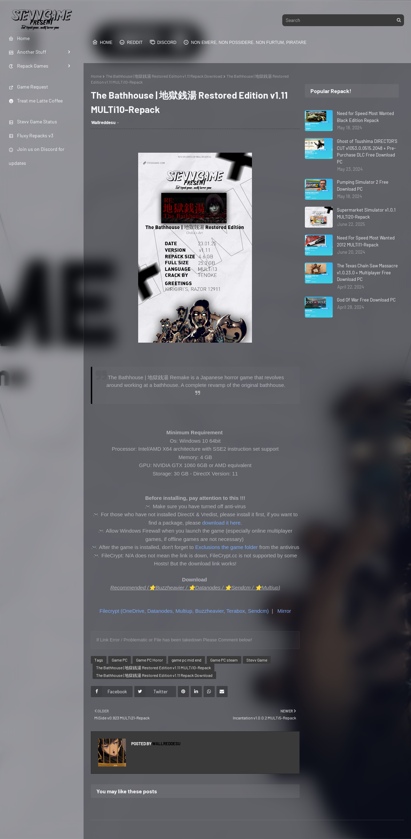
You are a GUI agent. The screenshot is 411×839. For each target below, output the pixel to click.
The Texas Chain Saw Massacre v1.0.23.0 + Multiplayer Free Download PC (367, 272)
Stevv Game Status (33, 121)
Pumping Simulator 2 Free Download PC (362, 185)
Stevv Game (256, 659)
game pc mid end (186, 659)
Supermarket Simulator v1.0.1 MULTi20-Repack (366, 213)
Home (102, 42)
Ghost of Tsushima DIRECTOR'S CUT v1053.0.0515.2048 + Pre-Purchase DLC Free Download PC (367, 151)
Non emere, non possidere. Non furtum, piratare (244, 42)
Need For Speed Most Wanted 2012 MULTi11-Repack (366, 241)
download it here (221, 523)
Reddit (131, 42)
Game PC (119, 659)
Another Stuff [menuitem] (27, 52)
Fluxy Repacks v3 (31, 135)
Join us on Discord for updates (36, 156)
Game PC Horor (149, 659)
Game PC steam (224, 659)
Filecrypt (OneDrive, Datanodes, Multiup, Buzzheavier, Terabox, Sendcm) (184, 611)
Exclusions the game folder (226, 547)
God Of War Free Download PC (366, 300)
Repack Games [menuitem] (28, 66)
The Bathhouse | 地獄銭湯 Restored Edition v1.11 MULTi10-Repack (153, 667)
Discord (163, 42)
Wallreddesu (103, 122)
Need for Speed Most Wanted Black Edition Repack (365, 116)
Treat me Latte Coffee (36, 101)
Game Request (28, 87)
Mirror (284, 611)
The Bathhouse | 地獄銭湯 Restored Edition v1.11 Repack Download (164, 76)
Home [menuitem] (19, 38)
